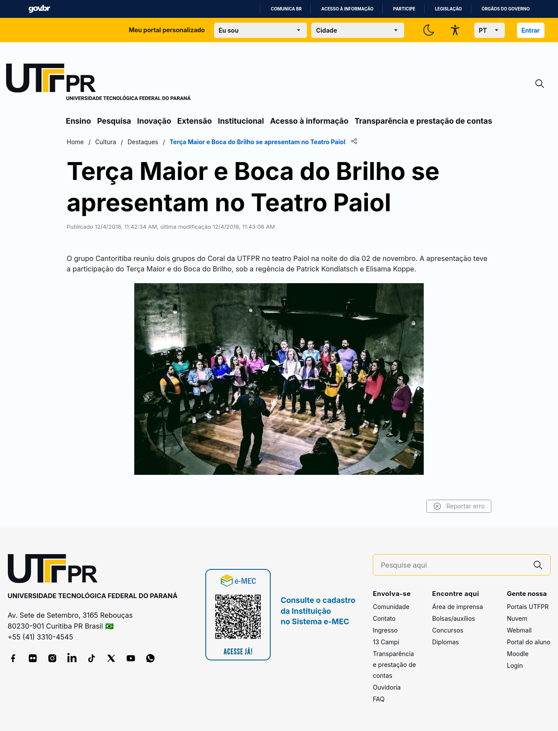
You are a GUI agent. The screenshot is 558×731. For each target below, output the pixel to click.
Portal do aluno (529, 642)
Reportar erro (459, 506)
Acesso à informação (347, 9)
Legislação (448, 9)
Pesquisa (114, 120)
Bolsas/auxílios (453, 618)
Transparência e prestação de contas (423, 120)
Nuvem (517, 618)
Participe (404, 9)
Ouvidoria (387, 687)
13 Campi (386, 642)
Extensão (194, 120)
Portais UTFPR (528, 606)
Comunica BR (286, 9)
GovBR (39, 9)
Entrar (530, 30)
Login (515, 665)
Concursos (447, 630)
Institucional (241, 120)
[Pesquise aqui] (453, 565)
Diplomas (445, 642)
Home (75, 142)
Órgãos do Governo (506, 9)
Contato (384, 618)
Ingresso (385, 630)
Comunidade (391, 606)
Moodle (518, 653)
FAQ (378, 699)
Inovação (154, 120)
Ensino (78, 120)
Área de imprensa (457, 606)
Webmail (519, 630)
